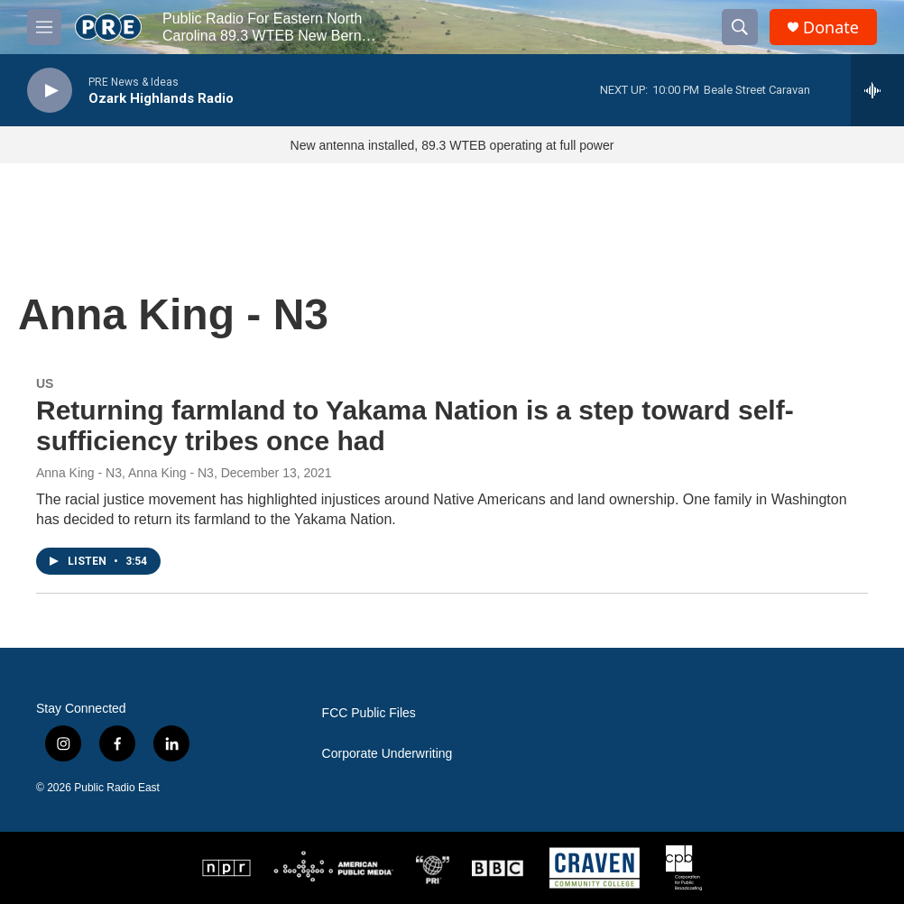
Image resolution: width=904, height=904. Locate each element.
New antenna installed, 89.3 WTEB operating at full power (452, 145)
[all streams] (877, 90)
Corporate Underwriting (387, 754)
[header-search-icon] (740, 27)
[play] (49, 90)
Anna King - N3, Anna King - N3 (125, 473)
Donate (831, 27)
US (44, 383)
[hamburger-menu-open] (44, 27)
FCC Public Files (369, 713)
